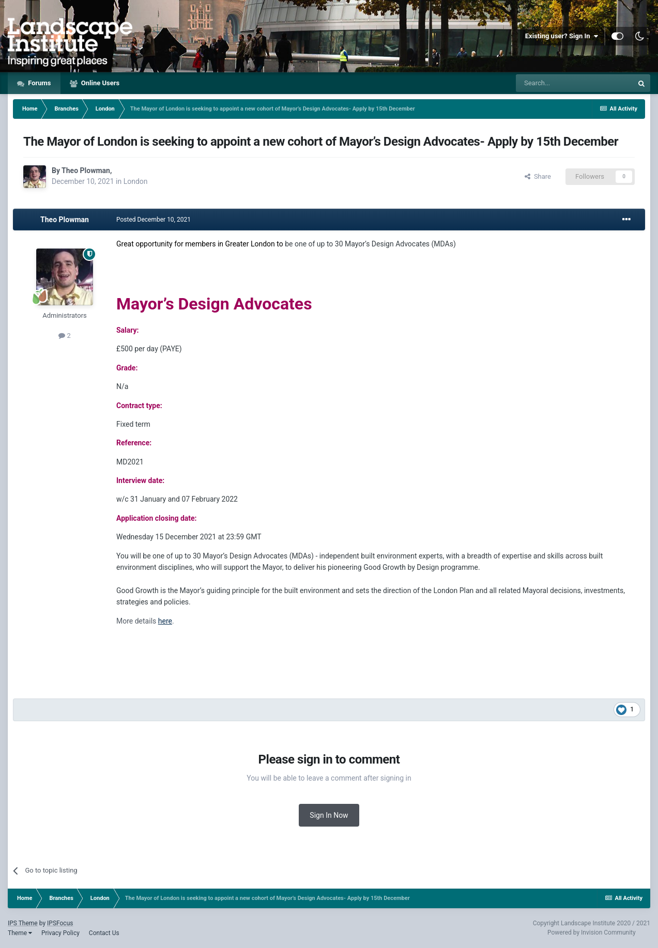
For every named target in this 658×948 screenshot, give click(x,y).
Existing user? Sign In (561, 36)
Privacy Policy (60, 933)
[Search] (574, 83)
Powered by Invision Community (591, 932)
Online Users (100, 83)
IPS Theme (23, 923)
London (136, 181)
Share (538, 176)
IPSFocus (60, 923)
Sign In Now (329, 815)
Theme (20, 933)
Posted (153, 219)
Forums (38, 83)
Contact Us (104, 933)
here (165, 621)
